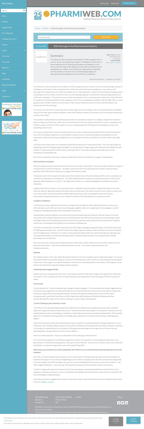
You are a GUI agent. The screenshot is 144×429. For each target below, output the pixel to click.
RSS (56, 402)
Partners (5, 22)
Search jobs (106, 37)
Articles (45, 28)
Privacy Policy (60, 400)
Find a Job (115, 3)
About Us (38, 400)
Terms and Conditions (63, 397)
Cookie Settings (116, 421)
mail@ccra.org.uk (47, 382)
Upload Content (129, 3)
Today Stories (7, 27)
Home (37, 28)
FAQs (4, 73)
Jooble (78, 397)
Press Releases (7, 33)
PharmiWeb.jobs (41, 397)
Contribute (6, 79)
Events (14, 50)
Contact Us (39, 402)
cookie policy (7, 421)
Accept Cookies (133, 420)
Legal (14, 90)
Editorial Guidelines (9, 85)
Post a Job (104, 3)
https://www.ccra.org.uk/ (113, 62)
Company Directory (9, 39)
